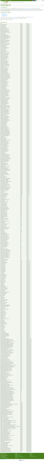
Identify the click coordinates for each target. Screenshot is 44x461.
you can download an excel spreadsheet (27, 8)
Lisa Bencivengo (20, 455)
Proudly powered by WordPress (3, 459)
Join (7, 0)
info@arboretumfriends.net (20, 456)
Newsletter (5, 0)
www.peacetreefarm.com (4, 14)
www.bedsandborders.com (4, 13)
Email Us (2, 0)
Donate (10, 0)
